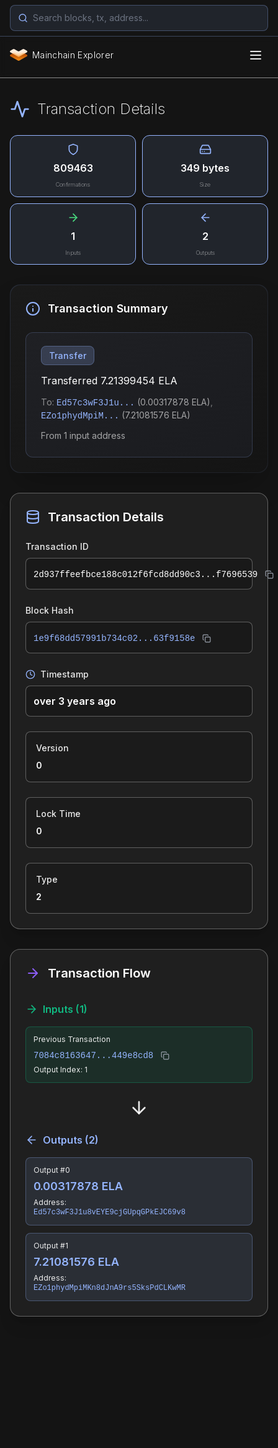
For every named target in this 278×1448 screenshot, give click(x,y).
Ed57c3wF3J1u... (95, 403)
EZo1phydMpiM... (80, 416)
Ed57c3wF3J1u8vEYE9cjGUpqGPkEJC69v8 (110, 1212)
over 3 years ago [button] (75, 701)
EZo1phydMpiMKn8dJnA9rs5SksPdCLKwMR (110, 1288)
